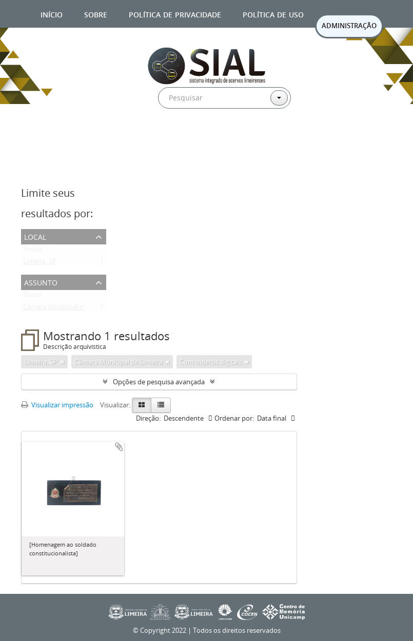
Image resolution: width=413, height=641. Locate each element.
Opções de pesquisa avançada (159, 381)
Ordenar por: (234, 418)
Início (52, 13)
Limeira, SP (39, 263)
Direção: (148, 418)
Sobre (95, 13)
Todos (32, 251)
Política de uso (273, 13)
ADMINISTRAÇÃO (349, 25)
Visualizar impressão (57, 404)
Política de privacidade (175, 13)
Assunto (40, 281)
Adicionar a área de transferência (119, 447)
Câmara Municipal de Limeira (67, 309)
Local (35, 236)
